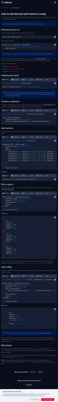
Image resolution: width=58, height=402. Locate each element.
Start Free (29, 385)
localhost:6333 (14, 66)
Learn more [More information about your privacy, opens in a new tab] (41, 395)
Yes (33, 372)
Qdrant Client (27, 362)
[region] (29, 395)
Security (43, 94)
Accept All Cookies (48, 399)
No (40, 372)
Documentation (5, 7)
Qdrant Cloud (36, 348)
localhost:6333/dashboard (15, 69)
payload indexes (47, 333)
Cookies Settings (34, 399)
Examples (20, 357)
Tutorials (44, 355)
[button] (51, 2)
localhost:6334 (14, 71)
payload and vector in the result (32, 263)
